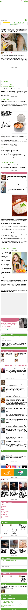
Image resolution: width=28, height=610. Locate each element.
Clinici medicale (5, 515)
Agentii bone (4, 517)
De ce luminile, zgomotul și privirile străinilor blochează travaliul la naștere (22, 550)
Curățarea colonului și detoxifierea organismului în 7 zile (14, 441)
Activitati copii (4, 514)
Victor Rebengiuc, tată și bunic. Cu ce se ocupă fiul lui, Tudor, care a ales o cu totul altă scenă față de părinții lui (14, 493)
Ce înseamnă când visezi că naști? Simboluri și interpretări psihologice (5, 550)
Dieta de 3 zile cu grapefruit (8, 86)
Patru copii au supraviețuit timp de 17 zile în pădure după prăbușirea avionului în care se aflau (16, 420)
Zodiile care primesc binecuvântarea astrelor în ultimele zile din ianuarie (15, 399)
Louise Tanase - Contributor (10, 52)
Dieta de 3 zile (5, 81)
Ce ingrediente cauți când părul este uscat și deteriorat (14, 531)
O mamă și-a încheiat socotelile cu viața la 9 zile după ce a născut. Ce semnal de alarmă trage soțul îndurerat (9, 355)
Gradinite (3, 505)
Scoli (2, 509)
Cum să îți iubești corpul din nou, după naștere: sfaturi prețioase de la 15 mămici (9, 360)
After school (4, 507)
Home (2, 27)
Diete (7, 27)
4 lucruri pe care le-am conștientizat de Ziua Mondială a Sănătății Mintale (12, 453)
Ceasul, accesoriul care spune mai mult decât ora (6, 531)
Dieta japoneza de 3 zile (7, 84)
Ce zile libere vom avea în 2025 (14, 380)
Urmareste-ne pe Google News (14, 329)
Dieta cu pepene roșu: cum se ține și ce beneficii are (22, 354)
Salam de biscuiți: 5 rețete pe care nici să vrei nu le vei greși (23, 578)
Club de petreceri (5, 512)
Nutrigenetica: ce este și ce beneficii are (22, 359)
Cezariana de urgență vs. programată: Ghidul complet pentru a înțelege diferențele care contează (14, 551)
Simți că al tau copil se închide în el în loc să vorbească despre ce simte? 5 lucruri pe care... (23, 528)
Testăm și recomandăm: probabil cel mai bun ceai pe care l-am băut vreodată (14, 586)
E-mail (2, 338)
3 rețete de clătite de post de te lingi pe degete (14, 579)
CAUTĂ (14, 569)
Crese (2, 504)
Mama (4, 27)
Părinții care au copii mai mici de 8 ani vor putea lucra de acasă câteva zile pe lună (16, 410)
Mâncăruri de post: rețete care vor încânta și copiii (6, 579)
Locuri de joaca (5, 510)
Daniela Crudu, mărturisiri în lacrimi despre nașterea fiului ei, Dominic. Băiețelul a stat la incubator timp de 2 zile (15, 389)
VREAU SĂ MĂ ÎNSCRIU (14, 347)
